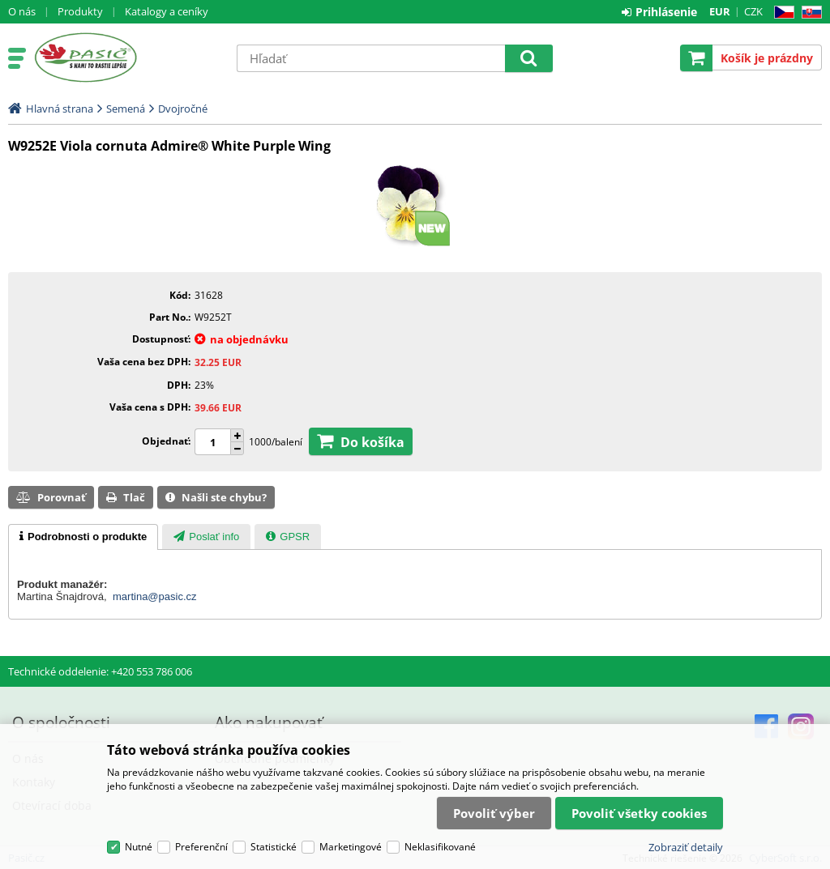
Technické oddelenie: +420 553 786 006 (100, 671)
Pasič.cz (127, 57)
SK (808, 12)
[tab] (83, 537)
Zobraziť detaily (685, 847)
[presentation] (83, 537)
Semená (125, 108)
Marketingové (350, 847)
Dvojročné (183, 108)
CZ (781, 12)
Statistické (273, 847)
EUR (719, 11)
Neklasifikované (440, 847)
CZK (753, 11)
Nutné (138, 847)
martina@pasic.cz (155, 596)
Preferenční (201, 847)
